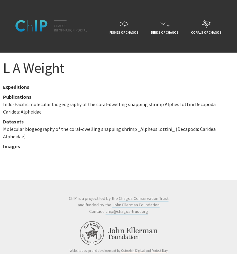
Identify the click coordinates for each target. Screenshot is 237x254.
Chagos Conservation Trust (143, 198)
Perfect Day (160, 250)
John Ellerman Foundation (136, 205)
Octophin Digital (133, 250)
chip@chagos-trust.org (127, 211)
